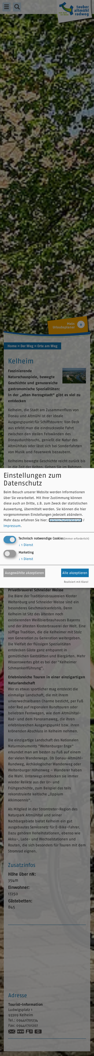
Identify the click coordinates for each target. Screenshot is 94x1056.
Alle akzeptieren (74, 573)
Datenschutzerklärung (65, 520)
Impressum (12, 526)
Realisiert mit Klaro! (76, 582)
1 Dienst (26, 545)
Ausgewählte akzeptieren (24, 573)
